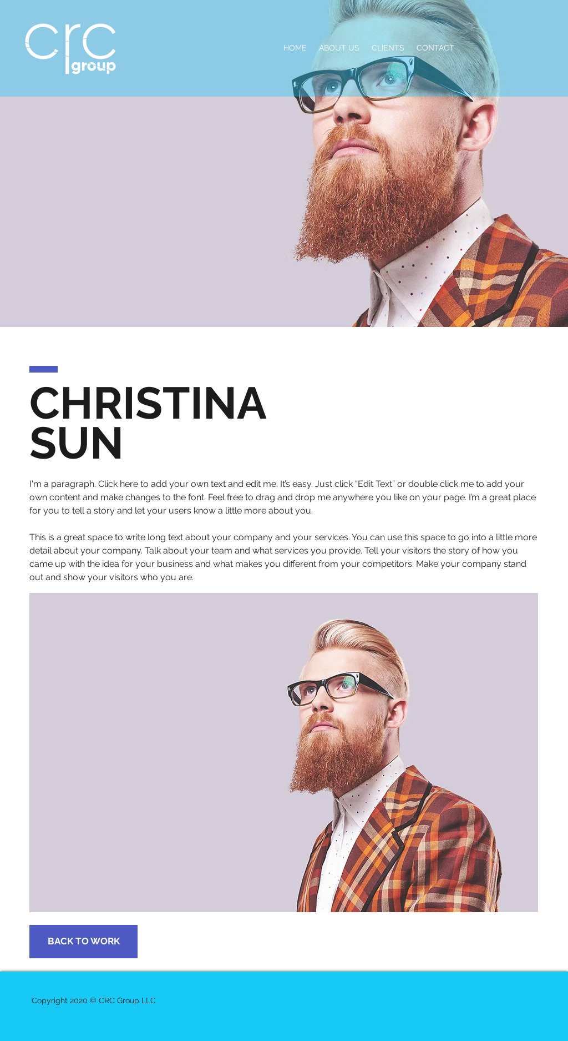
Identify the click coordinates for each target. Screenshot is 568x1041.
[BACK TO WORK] (83, 941)
